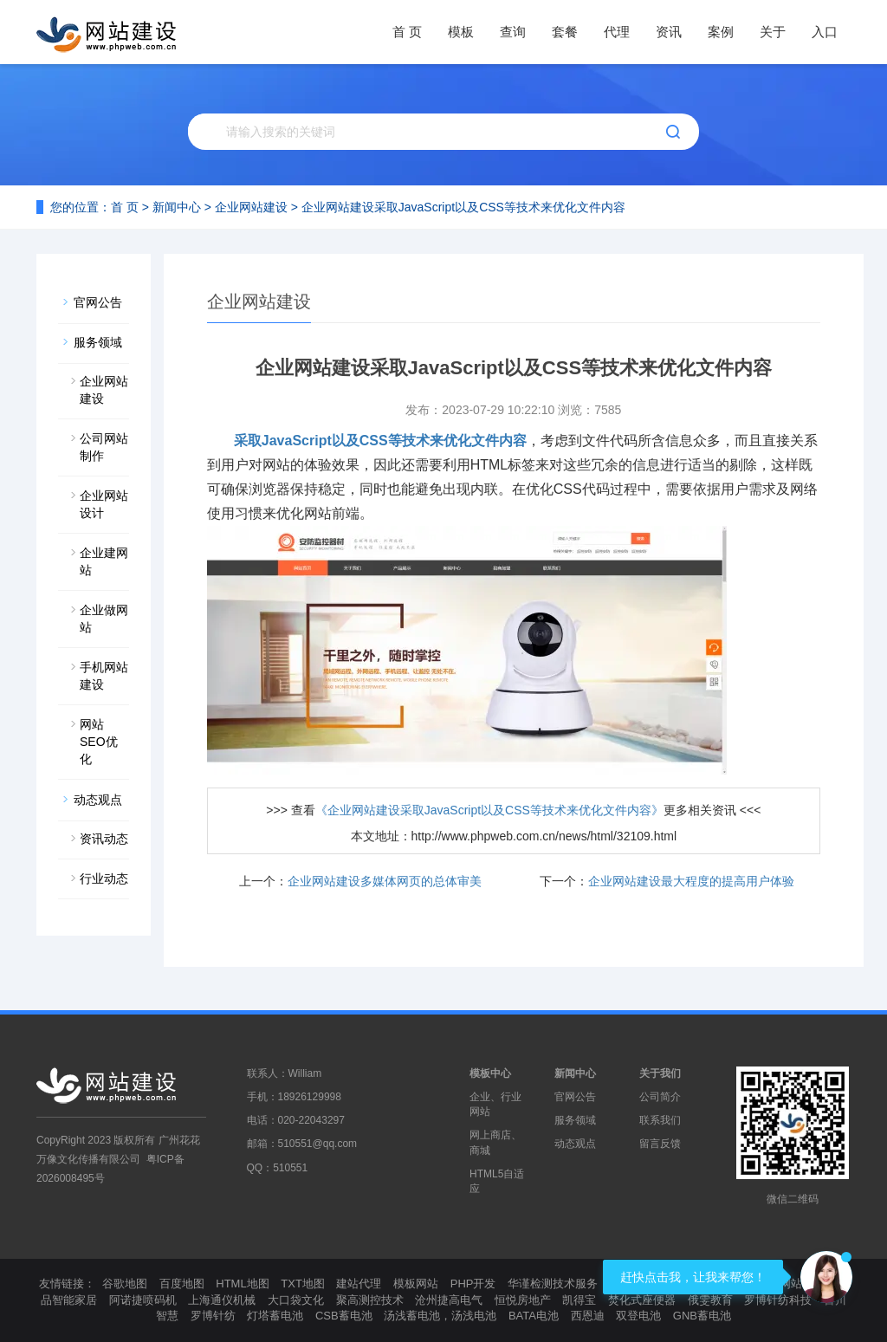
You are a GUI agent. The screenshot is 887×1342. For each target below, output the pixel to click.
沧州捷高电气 (448, 1299)
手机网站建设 (104, 675)
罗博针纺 (213, 1315)
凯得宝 (579, 1299)
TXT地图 (303, 1283)
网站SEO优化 (99, 741)
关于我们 (660, 1073)
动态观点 (98, 800)
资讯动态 (104, 839)
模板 (461, 31)
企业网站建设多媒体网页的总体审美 (385, 881)
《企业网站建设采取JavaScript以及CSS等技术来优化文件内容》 (489, 810)
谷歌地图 (124, 1283)
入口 (825, 31)
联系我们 (660, 1120)
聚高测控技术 (370, 1299)
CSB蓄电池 (343, 1315)
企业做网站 (104, 618)
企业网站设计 (104, 504)
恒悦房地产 (523, 1299)
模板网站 (415, 1283)
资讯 (669, 31)
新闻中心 (176, 207)
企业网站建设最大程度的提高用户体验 (691, 881)
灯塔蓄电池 (275, 1315)
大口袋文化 (296, 1299)
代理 (617, 31)
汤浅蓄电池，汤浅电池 (440, 1315)
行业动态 (104, 878)
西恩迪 (588, 1315)
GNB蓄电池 (702, 1315)
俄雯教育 (710, 1299)
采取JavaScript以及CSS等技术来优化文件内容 (380, 440)
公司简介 (660, 1097)
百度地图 (181, 1283)
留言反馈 (660, 1144)
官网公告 (98, 302)
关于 (773, 31)
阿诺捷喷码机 (143, 1299)
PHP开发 (473, 1283)
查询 (513, 31)
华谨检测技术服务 (553, 1283)
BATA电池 (533, 1315)
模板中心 (490, 1073)
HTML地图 (242, 1283)
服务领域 (98, 342)
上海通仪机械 (222, 1299)
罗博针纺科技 (778, 1299)
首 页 (407, 31)
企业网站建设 (251, 207)
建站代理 (358, 1283)
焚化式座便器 (642, 1299)
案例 (721, 31)
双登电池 (638, 1315)
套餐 (565, 31)
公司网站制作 (104, 447)
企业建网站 (104, 561)
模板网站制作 (791, 1283)
